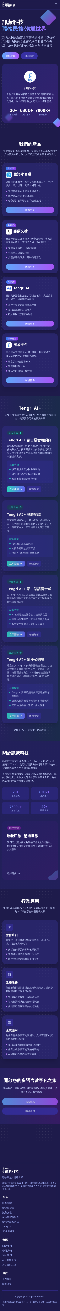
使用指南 (15, 716)
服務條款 (7, 1279)
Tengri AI (7, 1226)
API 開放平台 (9, 1260)
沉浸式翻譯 (8, 1231)
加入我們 (7, 1255)
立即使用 (15, 489)
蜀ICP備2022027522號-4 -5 (15, 1301)
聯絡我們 (29, 56)
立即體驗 (15, 564)
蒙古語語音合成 (10, 1221)
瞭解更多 (10, 56)
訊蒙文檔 (7, 1212)
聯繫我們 (7, 1250)
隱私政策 (7, 1284)
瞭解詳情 (34, 489)
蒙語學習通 (8, 1207)
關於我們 (7, 1245)
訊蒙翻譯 (7, 1203)
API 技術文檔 (9, 1264)
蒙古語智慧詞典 (10, 1217)
